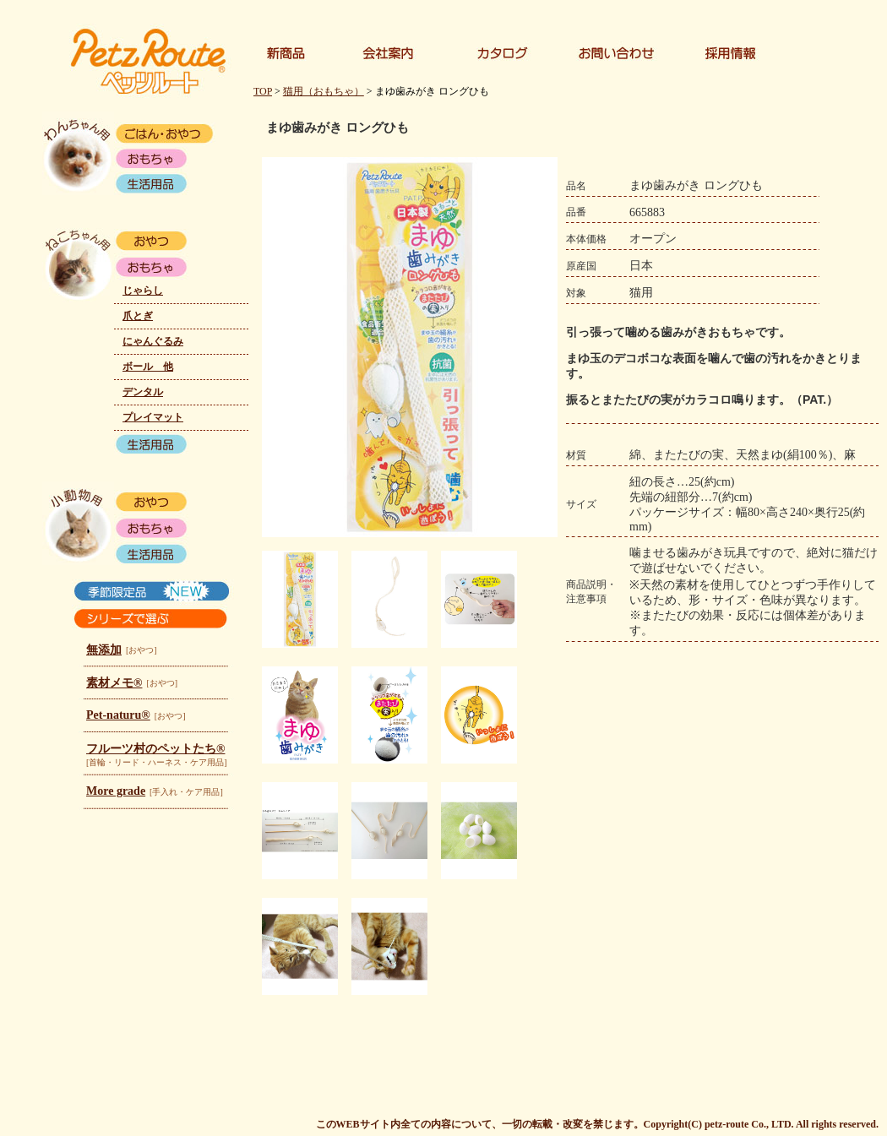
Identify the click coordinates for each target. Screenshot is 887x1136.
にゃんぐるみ (152, 341)
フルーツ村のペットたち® (155, 748)
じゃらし (142, 290)
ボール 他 (147, 366)
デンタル (142, 392)
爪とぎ (137, 316)
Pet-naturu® (118, 715)
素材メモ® (114, 683)
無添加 (104, 650)
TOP (262, 91)
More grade (115, 791)
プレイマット (152, 417)
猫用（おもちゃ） (323, 91)
